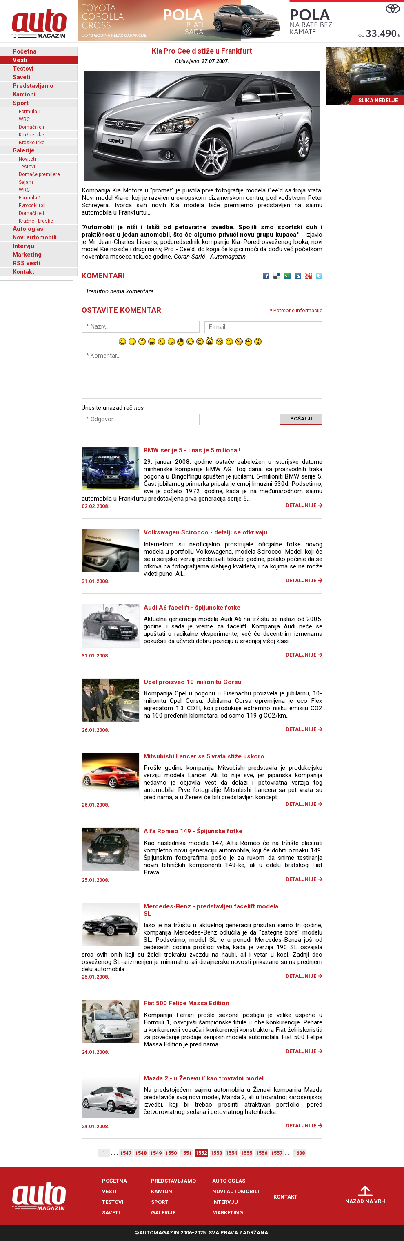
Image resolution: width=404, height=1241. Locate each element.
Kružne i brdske (36, 221)
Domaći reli (31, 127)
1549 (156, 1153)
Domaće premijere (39, 174)
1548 (141, 1153)
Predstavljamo (33, 85)
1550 (171, 1153)
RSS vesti (26, 263)
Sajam (26, 182)
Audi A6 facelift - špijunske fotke (192, 607)
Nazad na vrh (365, 1201)
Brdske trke (31, 142)
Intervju (23, 246)
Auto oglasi (29, 229)
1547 (125, 1153)
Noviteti (27, 159)
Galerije (24, 150)
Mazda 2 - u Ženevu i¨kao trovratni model (204, 1078)
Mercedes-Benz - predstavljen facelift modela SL (211, 910)
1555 (246, 1153)
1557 (276, 1153)
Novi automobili (35, 237)
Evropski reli (32, 205)
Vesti (20, 60)
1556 (261, 1153)
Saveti (21, 77)
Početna (24, 51)
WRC (24, 119)
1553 (216, 1153)
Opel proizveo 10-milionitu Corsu (193, 682)
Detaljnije (301, 505)
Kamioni (24, 94)
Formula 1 (30, 111)
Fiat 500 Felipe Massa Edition (186, 1003)
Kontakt (23, 271)
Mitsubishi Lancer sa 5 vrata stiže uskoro (204, 756)
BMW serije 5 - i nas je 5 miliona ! (192, 450)
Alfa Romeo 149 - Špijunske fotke (193, 831)
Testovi (23, 68)
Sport (21, 103)
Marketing (27, 254)
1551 (186, 1153)
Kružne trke (31, 135)
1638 (299, 1153)
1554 (231, 1153)
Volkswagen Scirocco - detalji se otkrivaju (205, 532)
